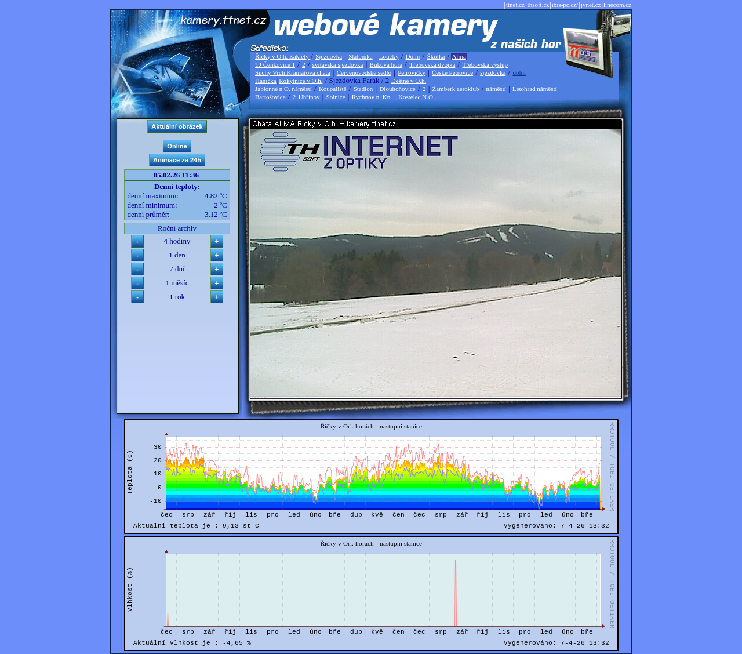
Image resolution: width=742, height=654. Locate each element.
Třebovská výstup (485, 64)
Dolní (413, 56)
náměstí (496, 88)
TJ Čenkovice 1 (275, 64)
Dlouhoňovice (397, 88)
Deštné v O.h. (409, 80)
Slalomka (360, 56)
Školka (436, 56)
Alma (458, 56)
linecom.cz (617, 4)
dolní (519, 72)
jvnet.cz (591, 4)
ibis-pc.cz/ (565, 4)
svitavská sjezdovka (337, 64)
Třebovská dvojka (432, 64)
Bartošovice (270, 96)
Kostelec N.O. (416, 96)
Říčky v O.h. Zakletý (282, 56)
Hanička (266, 80)
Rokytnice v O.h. (300, 80)
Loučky (389, 56)
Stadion (363, 88)
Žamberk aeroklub (455, 88)
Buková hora (386, 64)
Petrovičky (411, 72)
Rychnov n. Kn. (372, 96)
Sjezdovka (328, 56)
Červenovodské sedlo (364, 72)
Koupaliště (333, 88)
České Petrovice (452, 72)
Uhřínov (309, 96)
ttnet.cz (515, 4)
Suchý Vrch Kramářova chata (292, 72)
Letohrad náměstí (534, 88)
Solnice (335, 96)
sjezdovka (492, 72)
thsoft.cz (539, 4)
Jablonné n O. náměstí (283, 88)
